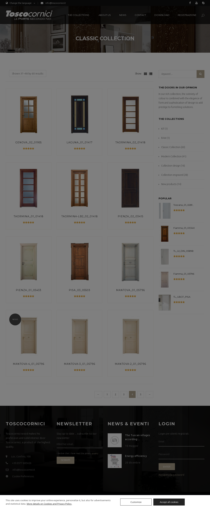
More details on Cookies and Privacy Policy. (49, 503)
